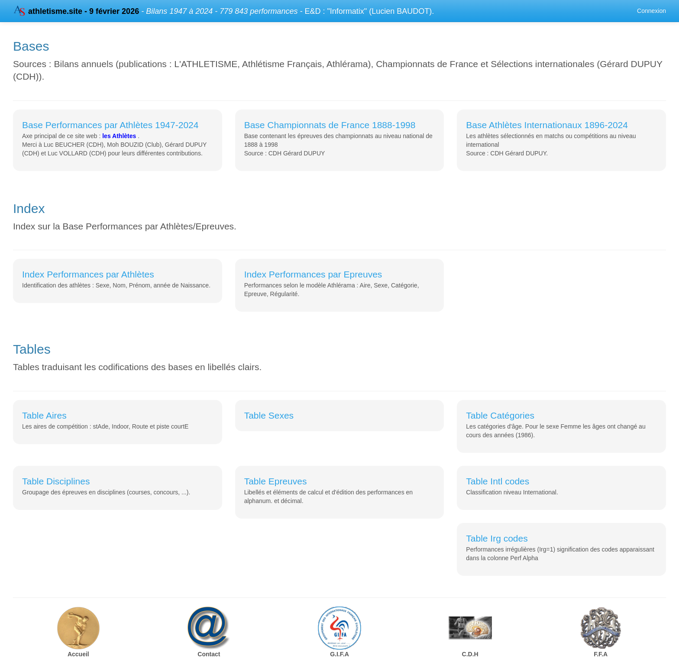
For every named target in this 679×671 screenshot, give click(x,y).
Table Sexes (269, 415)
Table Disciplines (56, 481)
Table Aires (44, 415)
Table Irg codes (496, 538)
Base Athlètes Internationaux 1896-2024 (547, 125)
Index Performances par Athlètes (88, 274)
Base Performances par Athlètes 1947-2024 (110, 125)
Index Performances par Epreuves (313, 274)
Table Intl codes (497, 481)
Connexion (651, 10)
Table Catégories (500, 415)
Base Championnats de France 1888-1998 (330, 125)
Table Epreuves (275, 481)
